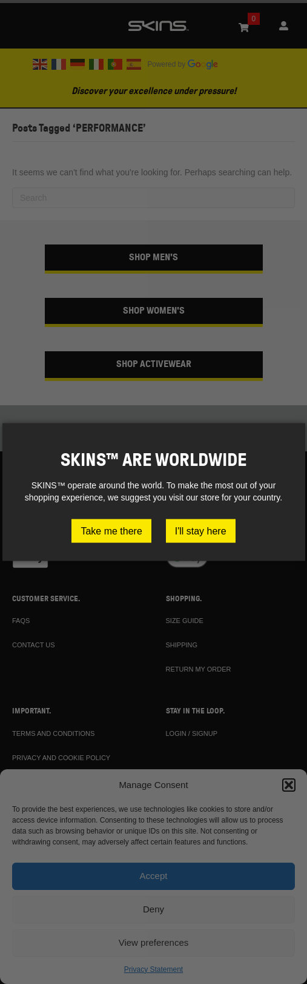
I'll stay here (200, 530)
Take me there (111, 530)
